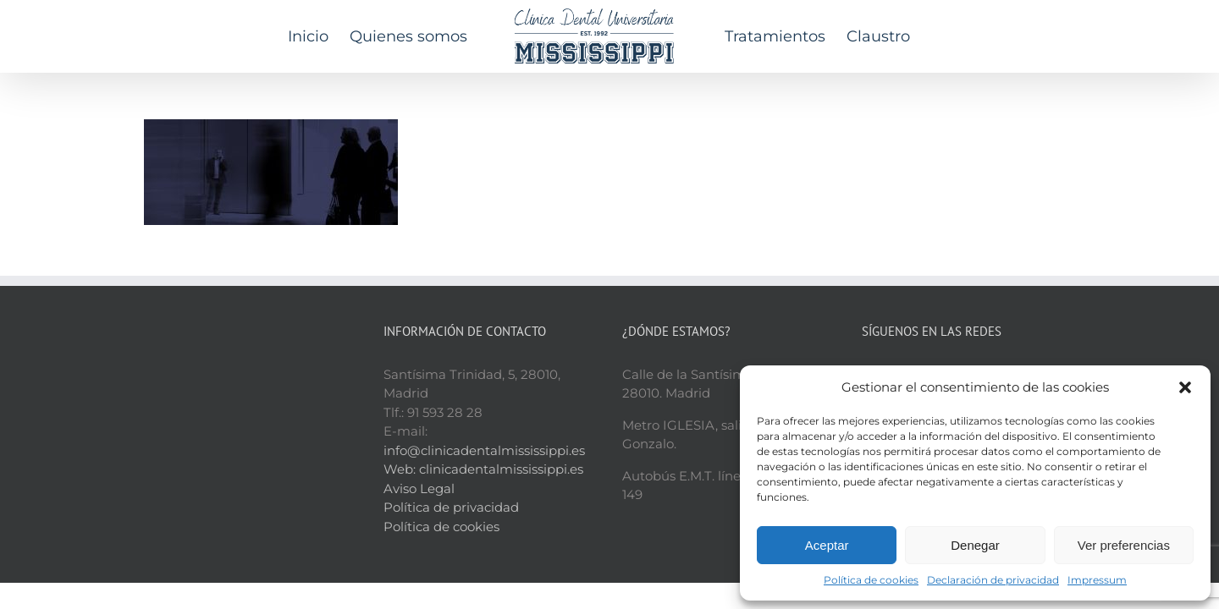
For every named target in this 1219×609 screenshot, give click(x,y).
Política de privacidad (451, 507)
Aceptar (827, 545)
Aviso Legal (419, 488)
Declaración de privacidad (993, 579)
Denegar (975, 545)
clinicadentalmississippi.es (501, 469)
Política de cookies (871, 579)
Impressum (1097, 579)
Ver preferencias (1124, 545)
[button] (1185, 387)
